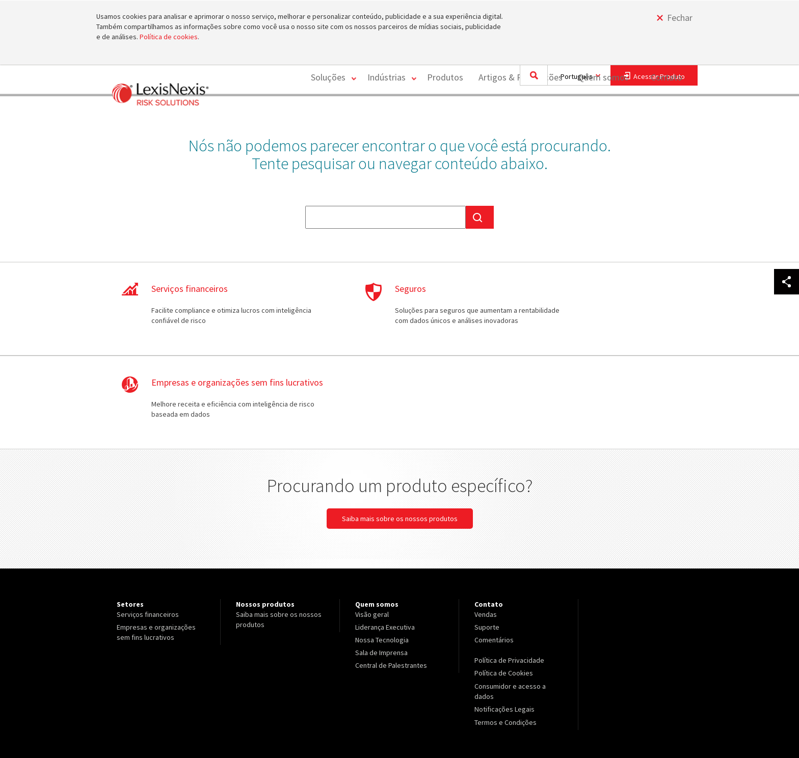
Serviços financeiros (148, 532)
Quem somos (602, 113)
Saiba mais (200, 315)
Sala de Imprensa (381, 571)
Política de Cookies (503, 591)
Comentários (494, 558)
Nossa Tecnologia (382, 558)
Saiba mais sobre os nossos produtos (400, 437)
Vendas (485, 532)
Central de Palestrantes (391, 583)
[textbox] (385, 217)
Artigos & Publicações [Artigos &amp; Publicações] (519, 113)
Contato (666, 113)
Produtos (444, 113)
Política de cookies (169, 36)
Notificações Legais (504, 627)
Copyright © (132, 723)
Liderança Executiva (385, 545)
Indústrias (384, 113)
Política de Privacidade (509, 578)
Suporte (486, 545)
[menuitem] (328, 114)
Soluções (324, 113)
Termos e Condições (505, 639)
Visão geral (372, 532)
